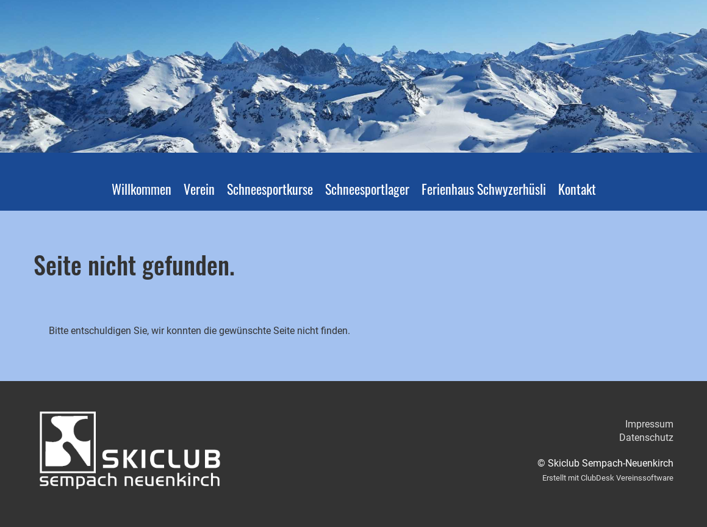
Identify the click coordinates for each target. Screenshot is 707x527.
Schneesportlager (367, 188)
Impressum (649, 424)
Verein (199, 188)
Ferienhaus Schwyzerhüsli (484, 188)
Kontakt (577, 188)
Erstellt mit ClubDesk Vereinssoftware (607, 477)
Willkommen (141, 188)
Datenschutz (646, 437)
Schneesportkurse (270, 188)
